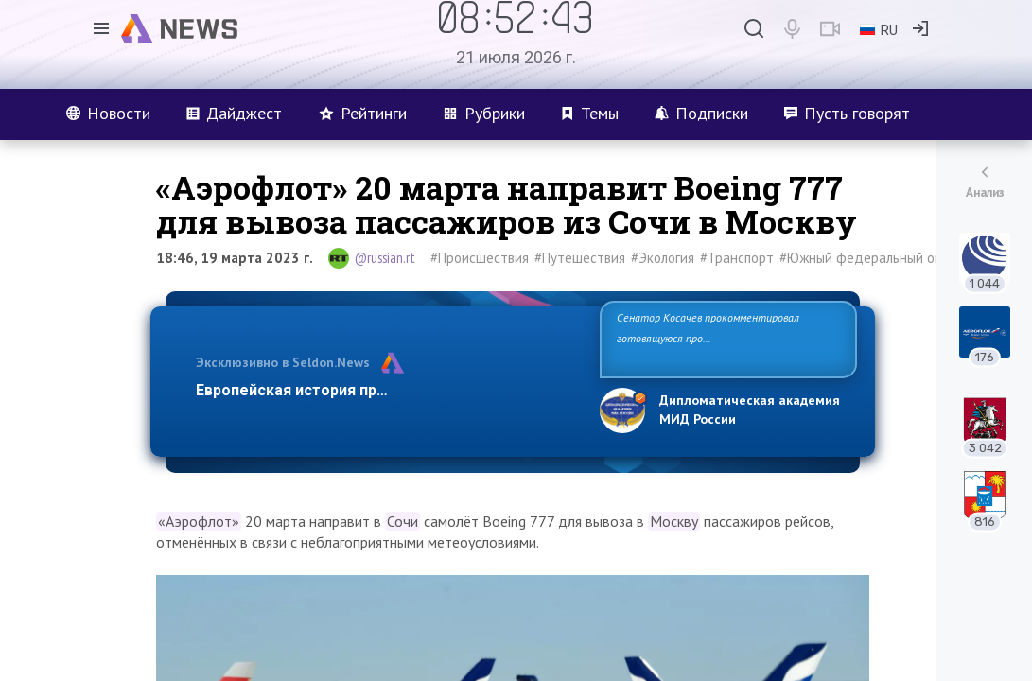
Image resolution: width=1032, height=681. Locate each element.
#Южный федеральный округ (869, 258)
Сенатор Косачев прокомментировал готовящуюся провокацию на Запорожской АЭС (720, 338)
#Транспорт (737, 258)
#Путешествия (579, 258)
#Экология (662, 258)
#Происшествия (479, 258)
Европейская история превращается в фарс (359, 390)
